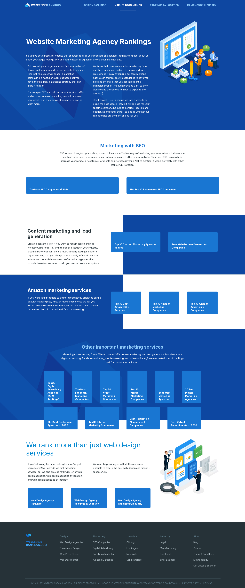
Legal (163, 542)
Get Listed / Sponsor (204, 565)
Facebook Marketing (104, 554)
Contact (197, 548)
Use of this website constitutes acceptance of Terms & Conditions (139, 583)
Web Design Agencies (71, 542)
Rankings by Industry (201, 5)
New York (131, 554)
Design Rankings (95, 5)
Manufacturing (168, 548)
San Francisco (134, 559)
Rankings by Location (164, 5)
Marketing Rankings (128, 5)
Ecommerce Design (70, 548)
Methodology (200, 559)
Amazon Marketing (103, 559)
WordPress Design (69, 554)
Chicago (130, 542)
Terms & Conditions (203, 554)
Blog (195, 542)
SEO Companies (101, 542)
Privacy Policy (190, 583)
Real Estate (166, 554)
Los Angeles (133, 548)
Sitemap (207, 583)
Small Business (167, 559)
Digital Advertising (103, 548)
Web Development (69, 559)
